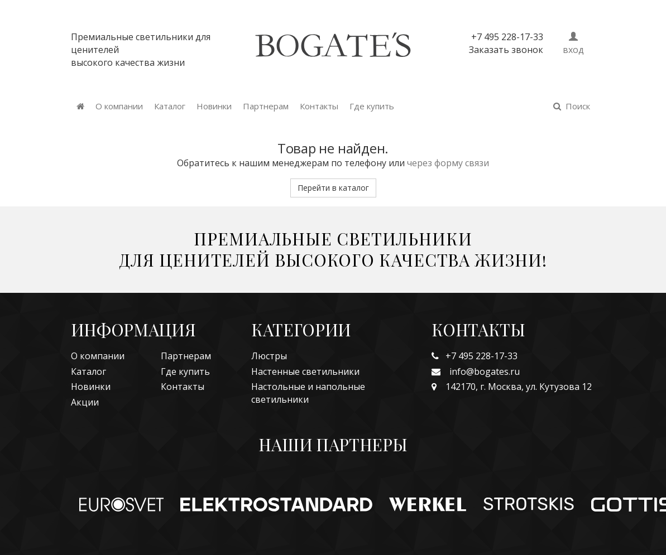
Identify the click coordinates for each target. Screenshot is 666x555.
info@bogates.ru (476, 371)
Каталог (169, 106)
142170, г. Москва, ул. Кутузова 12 (512, 386)
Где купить (371, 106)
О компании (119, 106)
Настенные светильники (305, 371)
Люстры (269, 356)
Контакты (319, 106)
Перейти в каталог (333, 187)
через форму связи (448, 163)
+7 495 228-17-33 (475, 356)
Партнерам (266, 106)
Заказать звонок (506, 50)
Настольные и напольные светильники (308, 393)
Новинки (214, 106)
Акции (85, 402)
